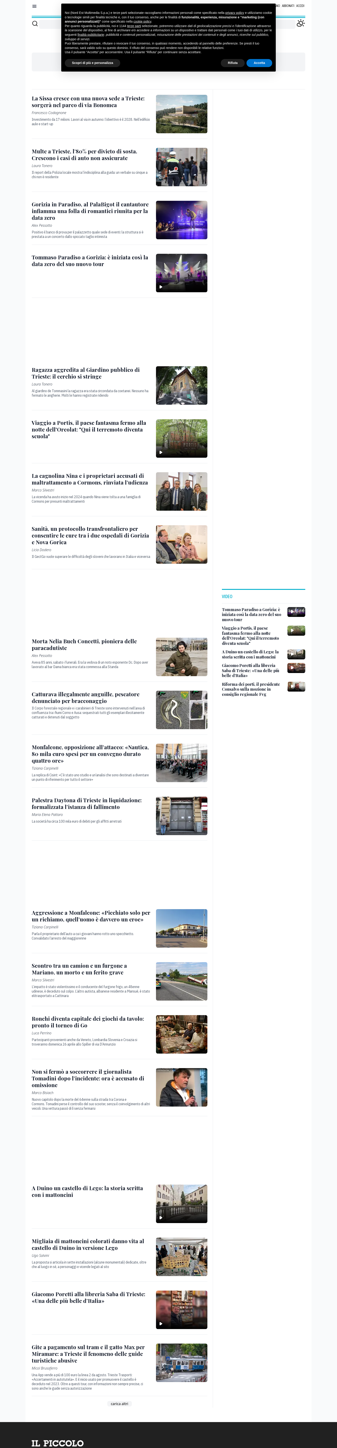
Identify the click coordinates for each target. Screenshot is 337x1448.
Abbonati (288, 6)
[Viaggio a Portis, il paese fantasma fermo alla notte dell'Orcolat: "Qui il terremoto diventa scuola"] (91, 429)
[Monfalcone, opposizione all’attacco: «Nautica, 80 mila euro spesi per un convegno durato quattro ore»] (91, 754)
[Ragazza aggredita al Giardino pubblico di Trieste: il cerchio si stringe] (91, 373)
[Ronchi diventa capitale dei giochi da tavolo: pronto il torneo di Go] (91, 1022)
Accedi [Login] (300, 6)
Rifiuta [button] (233, 63)
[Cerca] (35, 23)
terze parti (134, 26)
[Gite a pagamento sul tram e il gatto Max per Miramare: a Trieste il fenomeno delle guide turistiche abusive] (91, 1354)
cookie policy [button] (142, 21)
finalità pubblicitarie (91, 34)
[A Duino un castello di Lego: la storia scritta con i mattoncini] (91, 1191)
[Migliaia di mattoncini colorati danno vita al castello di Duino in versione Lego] (91, 1244)
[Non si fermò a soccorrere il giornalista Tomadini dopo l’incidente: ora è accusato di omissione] (91, 1078)
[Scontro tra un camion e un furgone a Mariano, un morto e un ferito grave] (91, 969)
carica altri (119, 1403)
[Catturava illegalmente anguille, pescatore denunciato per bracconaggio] (91, 697)
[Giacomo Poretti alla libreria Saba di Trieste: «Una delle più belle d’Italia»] (91, 1297)
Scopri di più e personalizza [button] (92, 63)
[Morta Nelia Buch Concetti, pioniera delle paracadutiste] (91, 644)
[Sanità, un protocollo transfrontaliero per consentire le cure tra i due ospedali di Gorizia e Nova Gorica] (91, 535)
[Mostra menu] (34, 6)
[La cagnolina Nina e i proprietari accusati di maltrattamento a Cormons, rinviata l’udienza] (91, 479)
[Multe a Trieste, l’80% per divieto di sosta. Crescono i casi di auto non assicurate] (91, 154)
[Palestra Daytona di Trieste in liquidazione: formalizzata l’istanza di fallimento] (91, 803)
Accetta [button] (259, 63)
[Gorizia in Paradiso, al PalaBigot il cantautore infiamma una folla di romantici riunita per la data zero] (91, 211)
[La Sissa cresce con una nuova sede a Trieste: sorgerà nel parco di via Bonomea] (91, 101)
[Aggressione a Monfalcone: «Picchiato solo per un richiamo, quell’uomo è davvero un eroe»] (91, 916)
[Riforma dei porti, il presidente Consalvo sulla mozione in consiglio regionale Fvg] (253, 689)
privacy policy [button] (234, 13)
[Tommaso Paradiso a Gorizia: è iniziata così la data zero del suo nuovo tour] (91, 260)
